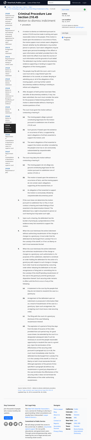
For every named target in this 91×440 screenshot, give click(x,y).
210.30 (9, 96)
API (55, 418)
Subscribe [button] (8, 418)
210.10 (9, 36)
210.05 (9, 19)
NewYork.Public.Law (16, 2)
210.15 (9, 50)
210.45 (8, 128)
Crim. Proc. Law (17, 7)
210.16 (9, 60)
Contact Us (57, 421)
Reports (56, 423)
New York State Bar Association (38, 409)
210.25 (8, 82)
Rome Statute (78, 429)
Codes (76, 409)
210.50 (9, 170)
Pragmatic (67, 37)
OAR (75, 423)
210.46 (9, 141)
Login (84, 3)
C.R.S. (76, 412)
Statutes (76, 415)
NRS (75, 418)
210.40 (8, 119)
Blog (55, 412)
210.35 (8, 110)
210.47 (9, 158)
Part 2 (25, 7)
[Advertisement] (73, 56)
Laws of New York (34, 3)
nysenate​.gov (79, 27)
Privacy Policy (58, 431)
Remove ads (76, 3)
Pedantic (67, 40)
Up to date (65, 10)
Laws (9, 7)
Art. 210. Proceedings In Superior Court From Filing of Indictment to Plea (27, 9)
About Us (57, 415)
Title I (30, 7)
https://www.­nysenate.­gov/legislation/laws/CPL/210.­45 (35, 390)
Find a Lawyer (58, 409)
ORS (78, 423)
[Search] (59, 2)
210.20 (8, 71)
